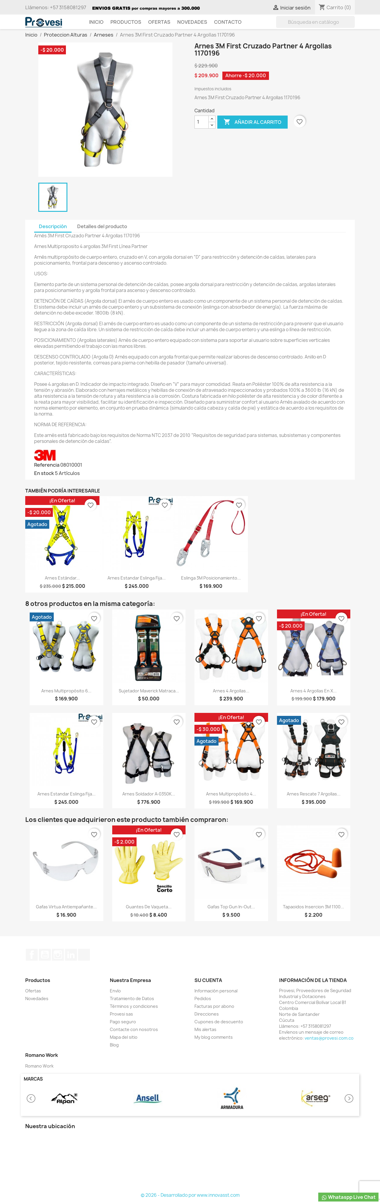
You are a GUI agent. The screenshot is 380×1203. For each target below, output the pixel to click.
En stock (44, 473)
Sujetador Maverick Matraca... (149, 691)
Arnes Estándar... (62, 578)
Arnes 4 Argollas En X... (313, 691)
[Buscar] (315, 22)
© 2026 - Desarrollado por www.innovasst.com (190, 1195)
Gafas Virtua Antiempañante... (66, 907)
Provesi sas (121, 1014)
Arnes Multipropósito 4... (231, 794)
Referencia (46, 465)
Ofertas (159, 22)
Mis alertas (205, 1029)
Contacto (228, 22)
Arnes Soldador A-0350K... (148, 794)
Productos (125, 22)
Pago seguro (123, 1021)
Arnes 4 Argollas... (231, 691)
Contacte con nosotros (134, 1029)
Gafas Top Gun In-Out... (231, 907)
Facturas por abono (214, 1006)
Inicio (96, 22)
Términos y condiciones (134, 1006)
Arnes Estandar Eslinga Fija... (136, 578)
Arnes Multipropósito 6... (66, 691)
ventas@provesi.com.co (329, 1038)
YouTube (45, 955)
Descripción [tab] (53, 226)
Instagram (58, 955)
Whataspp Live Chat (348, 1197)
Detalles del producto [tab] (102, 226)
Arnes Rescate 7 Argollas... (314, 794)
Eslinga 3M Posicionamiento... (211, 578)
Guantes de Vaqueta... (149, 907)
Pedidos (202, 998)
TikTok (84, 955)
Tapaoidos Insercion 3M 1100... (313, 907)
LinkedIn (71, 955)
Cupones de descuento (218, 1021)
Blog (114, 1045)
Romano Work (39, 1066)
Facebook (32, 955)
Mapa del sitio (123, 1037)
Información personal (216, 991)
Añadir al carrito (252, 122)
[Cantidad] (201, 122)
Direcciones (206, 1014)
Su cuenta (208, 980)
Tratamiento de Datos (132, 998)
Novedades (192, 22)
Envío (115, 991)
